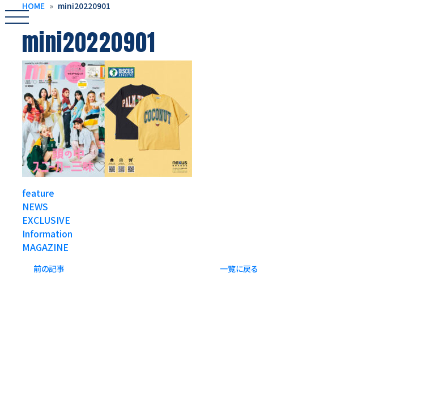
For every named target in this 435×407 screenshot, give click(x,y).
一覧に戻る (239, 268)
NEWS (35, 206)
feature (38, 193)
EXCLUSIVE (46, 220)
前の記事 (49, 268)
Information (47, 233)
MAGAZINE (45, 247)
